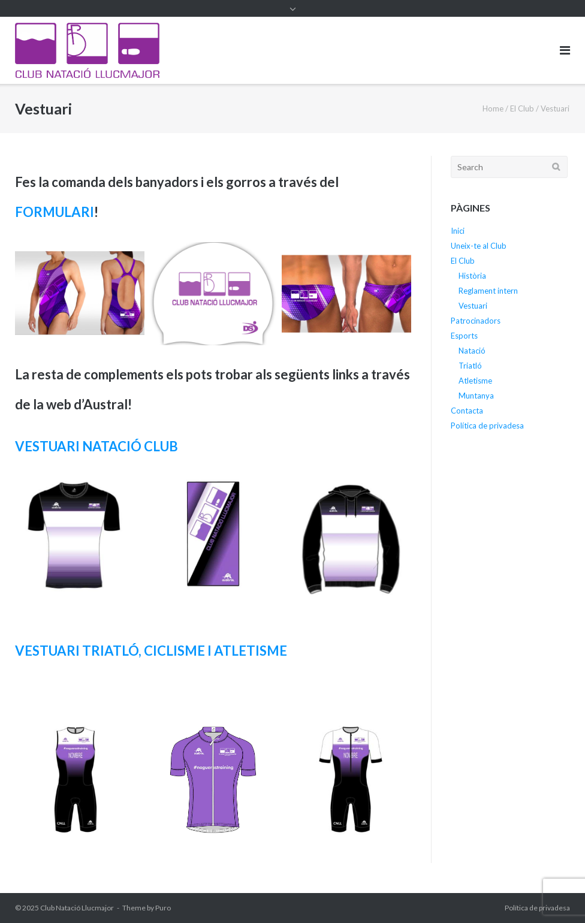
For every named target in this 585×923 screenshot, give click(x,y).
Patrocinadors (475, 320)
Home (493, 108)
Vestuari (473, 305)
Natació (472, 350)
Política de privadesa (487, 425)
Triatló (470, 365)
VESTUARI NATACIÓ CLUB (96, 446)
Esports (464, 335)
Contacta (467, 410)
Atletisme (475, 380)
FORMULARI (54, 212)
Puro (163, 907)
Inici (458, 231)
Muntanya (476, 395)
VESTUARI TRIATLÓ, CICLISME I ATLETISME (151, 651)
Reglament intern (488, 290)
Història (472, 275)
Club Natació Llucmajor (77, 907)
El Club (522, 108)
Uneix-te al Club (478, 246)
